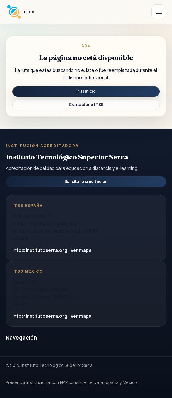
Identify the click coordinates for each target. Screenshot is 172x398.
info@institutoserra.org (39, 250)
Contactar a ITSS (86, 104)
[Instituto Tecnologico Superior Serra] (20, 12)
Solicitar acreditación (86, 181)
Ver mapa (81, 250)
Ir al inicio (86, 91)
